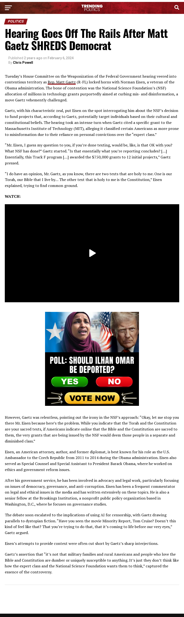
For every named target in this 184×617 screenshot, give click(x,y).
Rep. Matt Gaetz (62, 82)
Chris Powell (23, 62)
